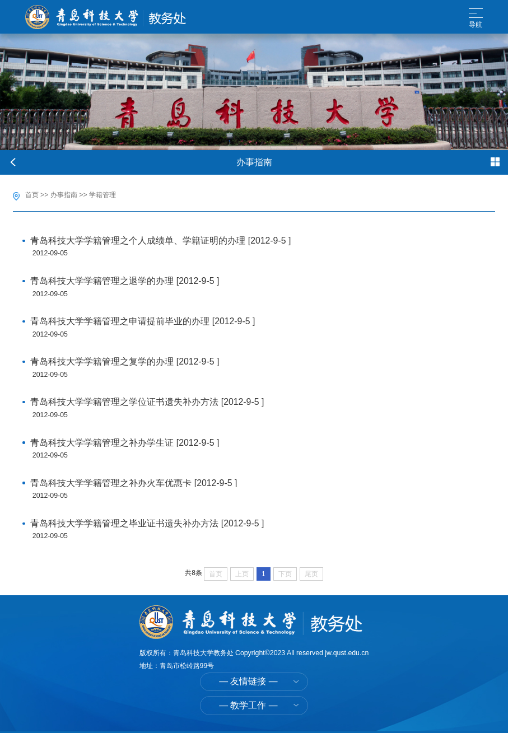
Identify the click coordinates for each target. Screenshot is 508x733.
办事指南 (63, 195)
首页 (32, 195)
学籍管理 (102, 195)
